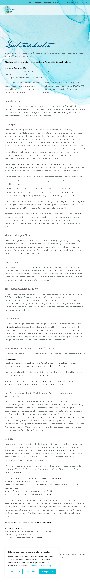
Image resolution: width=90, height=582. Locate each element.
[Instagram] (86, 2)
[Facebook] (82, 2)
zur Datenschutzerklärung (40, 566)
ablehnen (31, 572)
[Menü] (86, 10)
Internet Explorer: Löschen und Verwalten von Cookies (29, 491)
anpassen (15, 572)
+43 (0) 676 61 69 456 (21, 74)
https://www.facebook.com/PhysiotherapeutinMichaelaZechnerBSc (45, 363)
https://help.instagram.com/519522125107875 (54, 381)
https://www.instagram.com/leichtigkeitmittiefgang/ (42, 366)
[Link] (9, 10)
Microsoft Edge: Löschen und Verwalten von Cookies (28, 494)
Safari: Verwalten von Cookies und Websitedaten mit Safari (31, 481)
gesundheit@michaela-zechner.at (26, 77)
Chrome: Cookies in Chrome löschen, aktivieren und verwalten (33, 478)
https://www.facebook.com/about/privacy (47, 384)
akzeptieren (47, 572)
